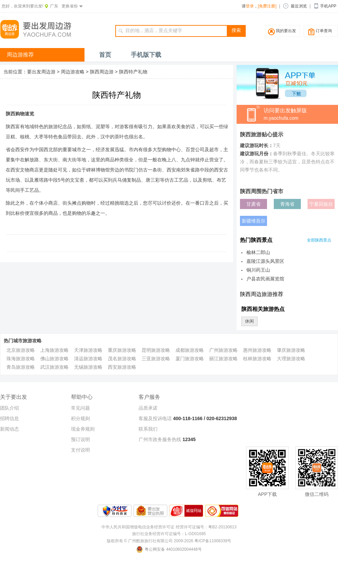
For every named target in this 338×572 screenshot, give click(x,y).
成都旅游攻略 (189, 350)
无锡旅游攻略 (88, 367)
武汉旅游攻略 (54, 367)
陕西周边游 (102, 71)
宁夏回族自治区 (321, 205)
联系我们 (148, 429)
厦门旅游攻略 (189, 358)
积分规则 (80, 418)
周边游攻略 (72, 71)
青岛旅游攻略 (20, 367)
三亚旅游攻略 (156, 358)
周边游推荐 (20, 55)
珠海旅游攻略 (20, 358)
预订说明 (80, 439)
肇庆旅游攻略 (291, 350)
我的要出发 (286, 30)
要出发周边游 (41, 71)
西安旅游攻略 (122, 367)
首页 (105, 54)
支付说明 (80, 450)
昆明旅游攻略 (156, 350)
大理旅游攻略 (291, 358)
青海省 (287, 204)
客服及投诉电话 (155, 418)
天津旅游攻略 (88, 350)
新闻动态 (9, 429)
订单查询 (324, 30)
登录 (250, 6)
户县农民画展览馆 (265, 278)
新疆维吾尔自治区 (253, 222)
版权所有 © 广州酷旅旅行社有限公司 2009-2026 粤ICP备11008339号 (169, 541)
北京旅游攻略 (20, 350)
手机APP (328, 6)
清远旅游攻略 (88, 358)
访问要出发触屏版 (301, 115)
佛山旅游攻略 (54, 358)
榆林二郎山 (258, 252)
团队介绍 (9, 408)
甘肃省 (253, 204)
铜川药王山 (258, 270)
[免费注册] (267, 6)
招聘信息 (9, 418)
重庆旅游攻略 (122, 350)
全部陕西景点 (319, 240)
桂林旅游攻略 (257, 358)
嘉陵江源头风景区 (265, 261)
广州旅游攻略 (223, 350)
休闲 (249, 321)
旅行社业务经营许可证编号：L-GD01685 (169, 533)
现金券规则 (83, 429)
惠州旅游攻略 (257, 350)
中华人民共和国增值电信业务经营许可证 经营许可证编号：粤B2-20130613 (168, 527)
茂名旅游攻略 (122, 358)
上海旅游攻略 (54, 350)
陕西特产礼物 (133, 71)
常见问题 (80, 408)
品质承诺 (148, 408)
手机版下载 (146, 54)
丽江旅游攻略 (223, 358)
